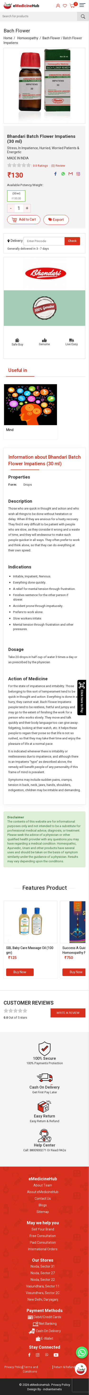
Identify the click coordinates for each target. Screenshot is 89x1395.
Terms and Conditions (30, 1369)
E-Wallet (44, 1338)
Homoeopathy (27, 38)
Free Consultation (43, 1236)
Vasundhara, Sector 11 (43, 1286)
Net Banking (45, 1323)
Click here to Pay (82, 697)
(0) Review (58, 166)
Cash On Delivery (44, 1331)
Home (8, 38)
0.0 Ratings (40, 166)
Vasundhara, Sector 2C (43, 1293)
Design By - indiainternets (44, 1389)
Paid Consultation (43, 1242)
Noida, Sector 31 (43, 1266)
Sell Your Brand (43, 1229)
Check (72, 241)
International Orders (42, 1249)
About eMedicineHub (42, 1192)
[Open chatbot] (81, 1369)
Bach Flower (51, 38)
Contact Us (43, 1198)
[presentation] (8, 941)
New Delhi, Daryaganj (43, 1299)
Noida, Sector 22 (43, 1279)
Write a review (68, 1013)
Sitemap (43, 1212)
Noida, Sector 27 (43, 1273)
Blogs (43, 1205)
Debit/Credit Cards (44, 1317)
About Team (42, 1185)
